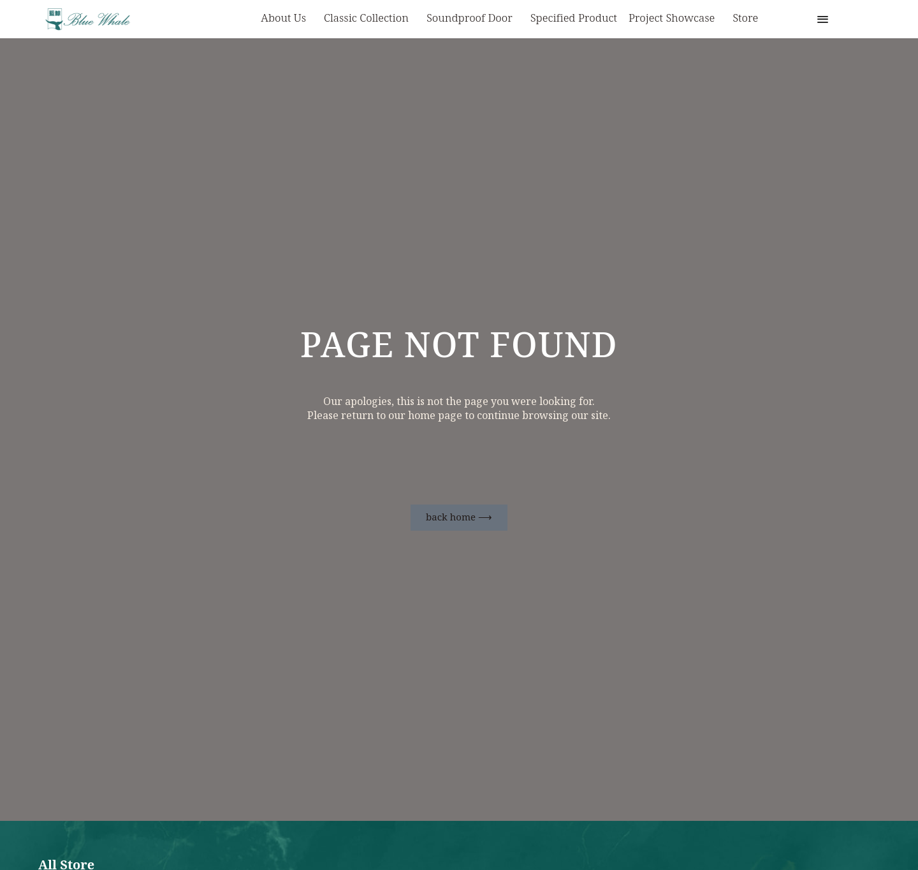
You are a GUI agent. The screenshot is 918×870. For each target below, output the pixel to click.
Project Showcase (675, 19)
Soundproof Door (472, 19)
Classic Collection (369, 19)
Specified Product (573, 18)
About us (286, 19)
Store (745, 18)
